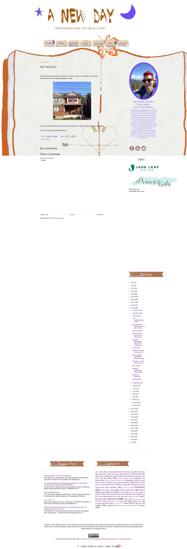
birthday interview (123, 478)
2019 (133, 297)
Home (72, 215)
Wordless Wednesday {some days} (137, 370)
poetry (126, 499)
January (135, 405)
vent (140, 503)
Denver (112, 485)
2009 (133, 422)
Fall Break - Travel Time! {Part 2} (138, 351)
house (47, 139)
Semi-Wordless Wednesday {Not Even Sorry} (138, 326)
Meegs (66, 539)
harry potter (105, 490)
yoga (143, 505)
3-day (131, 472)
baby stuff (112, 476)
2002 (133, 442)
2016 (133, 305)
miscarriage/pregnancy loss (107, 496)
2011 (133, 417)
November (136, 313)
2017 (133, 302)
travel (126, 503)
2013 (133, 411)
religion (113, 501)
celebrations (129, 480)
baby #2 (102, 476)
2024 (133, 283)
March (135, 399)
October (135, 316)
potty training (136, 499)
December (136, 310)
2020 (133, 294)
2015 (133, 308)
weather (98, 505)
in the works (136, 348)
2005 (133, 434)
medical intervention (126, 494)
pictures (112, 499)
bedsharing (134, 476)
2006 (133, 431)
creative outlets (117, 482)
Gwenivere (139, 487)
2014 (133, 408)
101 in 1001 (99, 472)
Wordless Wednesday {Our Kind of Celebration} (137, 342)
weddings (110, 505)
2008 (133, 425)
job (112, 492)
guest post (126, 487)
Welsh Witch (133, 505)
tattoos (107, 503)
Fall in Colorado (137, 331)
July (134, 388)
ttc (134, 503)
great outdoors (111, 487)
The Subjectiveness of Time (138, 320)
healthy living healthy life (124, 490)
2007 (133, 428)
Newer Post (44, 215)
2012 (133, 414)
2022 (133, 288)
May (134, 394)
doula (122, 485)
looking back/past (111, 494)
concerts (142, 480)
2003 (133, 439)
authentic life (140, 474)
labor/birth (132, 492)
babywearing (123, 476)
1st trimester (110, 472)
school (121, 501)
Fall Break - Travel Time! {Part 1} (138, 362)
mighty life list (140, 494)
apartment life (126, 474)
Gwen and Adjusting (136, 375)
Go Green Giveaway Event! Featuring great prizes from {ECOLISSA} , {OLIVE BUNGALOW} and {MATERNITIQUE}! (66, 484)
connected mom (103, 482)
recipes (105, 501)
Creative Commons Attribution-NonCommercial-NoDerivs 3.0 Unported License (106, 539)
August (135, 385)
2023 (133, 285)
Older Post (100, 215)
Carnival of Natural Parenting (113, 480)
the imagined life (117, 503)
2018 (133, 299)
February (136, 402)
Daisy (127, 482)
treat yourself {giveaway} (52, 492)
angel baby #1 (103, 474)
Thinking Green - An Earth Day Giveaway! (57, 476)
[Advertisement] (137, 232)
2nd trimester (122, 472)
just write (122, 492)
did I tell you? (136, 366)
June (134, 391)
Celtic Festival (136, 379)
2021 (133, 291)
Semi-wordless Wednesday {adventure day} (138, 356)
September (136, 383)
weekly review (121, 505)
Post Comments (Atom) (56, 218)
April (134, 397)
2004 (133, 436)
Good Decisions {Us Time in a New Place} (137, 335)
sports (139, 501)
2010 (133, 420)
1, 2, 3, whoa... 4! (49, 500)
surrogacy (98, 503)
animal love (115, 474)
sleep (130, 501)
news (122, 496)
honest (142, 490)
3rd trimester (141, 472)
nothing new (131, 496)
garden (129, 485)
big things (108, 478)
